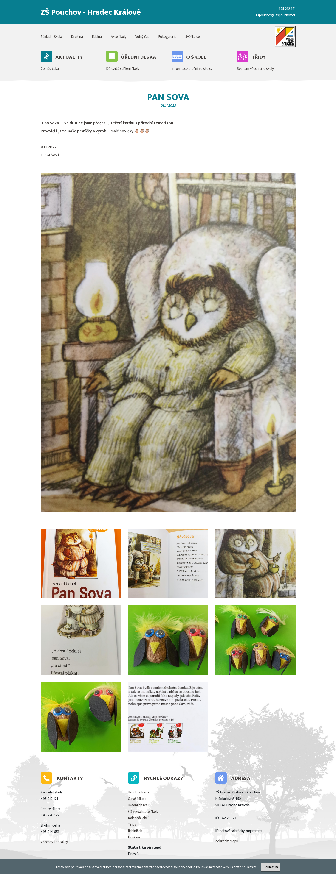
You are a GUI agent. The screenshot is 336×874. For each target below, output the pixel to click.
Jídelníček (135, 831)
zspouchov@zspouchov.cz (276, 15)
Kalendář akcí (138, 818)
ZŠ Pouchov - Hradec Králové (91, 12)
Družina (77, 37)
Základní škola (51, 37)
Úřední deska (137, 805)
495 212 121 (287, 9)
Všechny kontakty (54, 842)
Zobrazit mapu (226, 841)
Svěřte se (192, 37)
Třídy (132, 824)
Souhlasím (271, 867)
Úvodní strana (138, 792)
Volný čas (142, 37)
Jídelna (97, 37)
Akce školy (118, 37)
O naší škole (137, 799)
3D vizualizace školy (143, 812)
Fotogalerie (167, 37)
